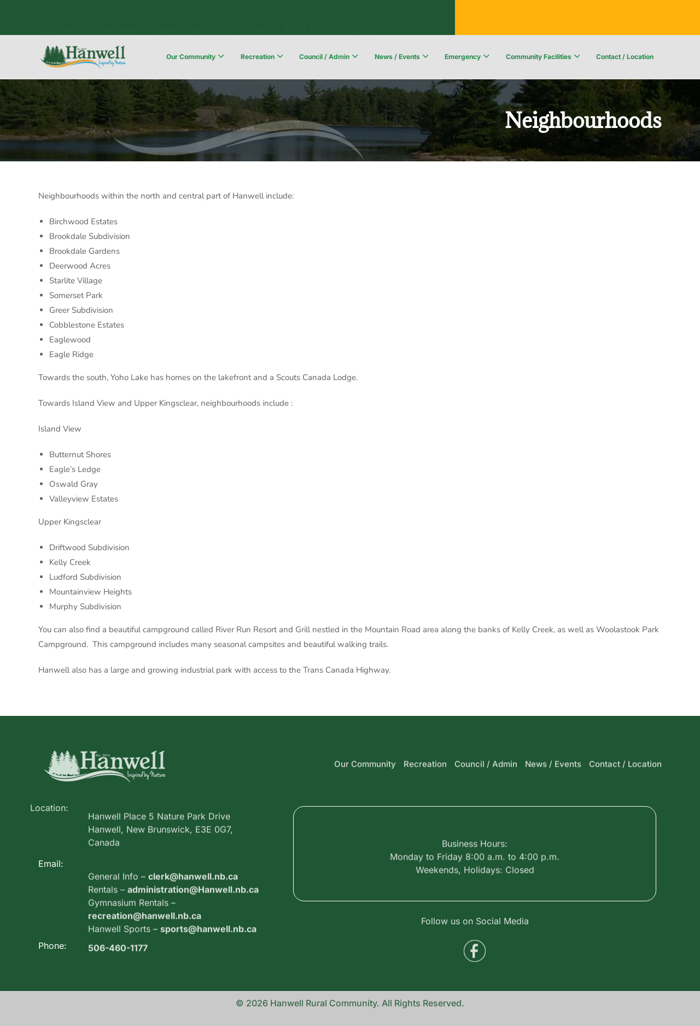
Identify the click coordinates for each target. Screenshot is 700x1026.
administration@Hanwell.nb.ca (193, 930)
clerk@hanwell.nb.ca (193, 917)
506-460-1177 (118, 954)
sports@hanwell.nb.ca (208, 969)
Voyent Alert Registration (307, 19)
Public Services (189, 19)
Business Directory (88, 19)
